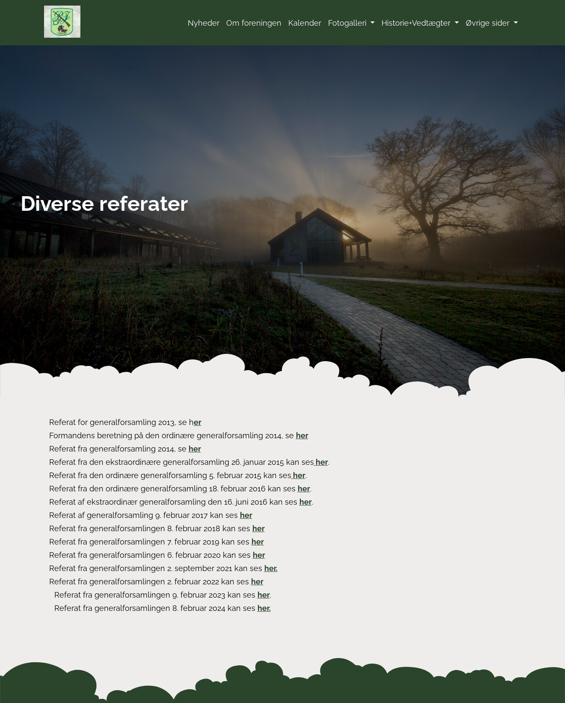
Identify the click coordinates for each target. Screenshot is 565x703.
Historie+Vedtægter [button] (417, 22)
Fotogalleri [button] (348, 22)
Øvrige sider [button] (489, 22)
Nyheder (203, 22)
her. (271, 568)
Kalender (304, 22)
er (197, 422)
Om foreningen (253, 22)
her (302, 435)
